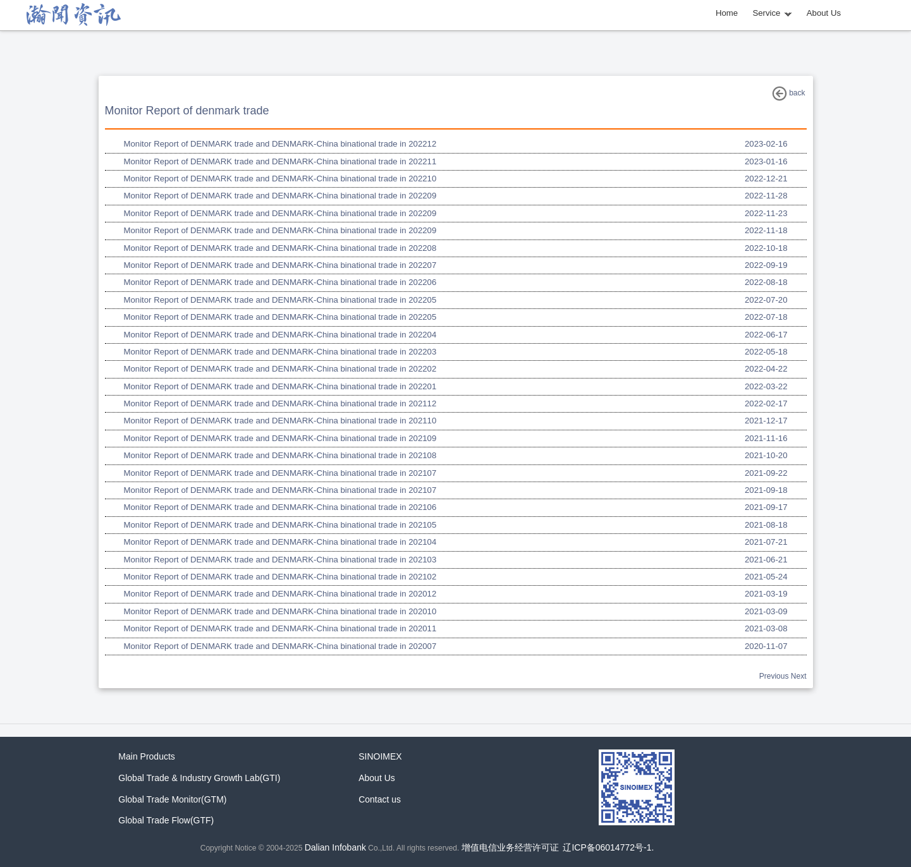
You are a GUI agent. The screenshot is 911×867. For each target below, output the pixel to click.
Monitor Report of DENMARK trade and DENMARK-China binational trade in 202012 (280, 593)
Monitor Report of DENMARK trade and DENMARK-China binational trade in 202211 (280, 161)
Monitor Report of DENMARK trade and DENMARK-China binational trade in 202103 (280, 559)
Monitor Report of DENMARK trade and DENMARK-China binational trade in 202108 (280, 455)
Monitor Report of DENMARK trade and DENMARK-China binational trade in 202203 (280, 351)
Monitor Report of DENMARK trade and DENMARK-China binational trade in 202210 (280, 178)
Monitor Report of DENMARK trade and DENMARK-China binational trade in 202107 (280, 473)
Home (727, 13)
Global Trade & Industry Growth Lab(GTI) (199, 778)
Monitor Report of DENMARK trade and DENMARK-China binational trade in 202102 (280, 576)
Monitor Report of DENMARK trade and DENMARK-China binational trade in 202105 (280, 525)
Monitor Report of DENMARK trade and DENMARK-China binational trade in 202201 (280, 386)
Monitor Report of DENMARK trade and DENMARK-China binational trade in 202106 (280, 507)
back (788, 93)
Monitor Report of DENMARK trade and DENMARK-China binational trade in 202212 (280, 144)
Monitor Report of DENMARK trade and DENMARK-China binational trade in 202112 (280, 403)
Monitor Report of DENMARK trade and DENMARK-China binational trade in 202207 (280, 265)
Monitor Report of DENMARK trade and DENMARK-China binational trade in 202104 (280, 542)
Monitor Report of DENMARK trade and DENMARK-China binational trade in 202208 (280, 248)
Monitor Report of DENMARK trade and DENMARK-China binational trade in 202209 (280, 195)
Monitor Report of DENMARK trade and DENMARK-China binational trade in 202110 (280, 420)
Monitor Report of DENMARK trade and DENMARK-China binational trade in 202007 (280, 646)
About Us (824, 13)
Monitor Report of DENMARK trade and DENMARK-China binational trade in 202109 (280, 438)
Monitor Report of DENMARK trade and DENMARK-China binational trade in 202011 (280, 628)
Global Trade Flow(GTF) (166, 820)
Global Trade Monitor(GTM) (172, 799)
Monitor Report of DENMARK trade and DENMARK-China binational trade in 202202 (280, 368)
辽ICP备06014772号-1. (608, 847)
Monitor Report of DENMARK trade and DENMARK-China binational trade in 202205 (280, 300)
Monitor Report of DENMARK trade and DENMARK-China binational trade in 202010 (280, 611)
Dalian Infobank (335, 847)
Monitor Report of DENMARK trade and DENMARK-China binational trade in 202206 (280, 282)
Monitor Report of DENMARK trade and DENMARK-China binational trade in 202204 (280, 334)
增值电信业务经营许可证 (510, 847)
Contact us (379, 799)
